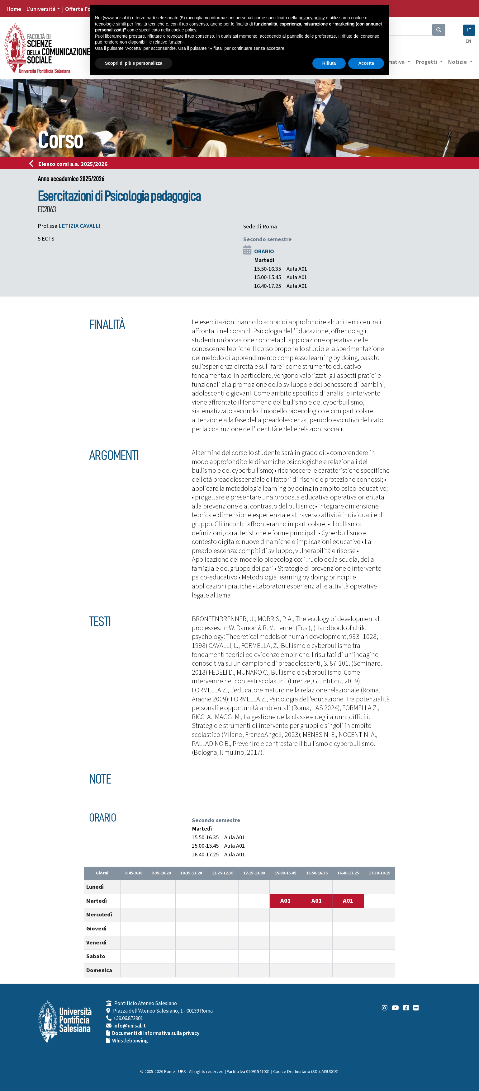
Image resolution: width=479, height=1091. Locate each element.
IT (469, 30)
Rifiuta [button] (329, 63)
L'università (40, 9)
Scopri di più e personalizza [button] (133, 63)
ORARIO (264, 251)
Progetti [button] (427, 62)
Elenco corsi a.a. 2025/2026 (70, 164)
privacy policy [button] (312, 17)
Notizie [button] (458, 62)
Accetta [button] (366, 63)
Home (13, 9)
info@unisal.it (129, 1026)
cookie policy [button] (183, 29)
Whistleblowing (130, 1041)
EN (468, 41)
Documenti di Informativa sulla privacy (155, 1033)
